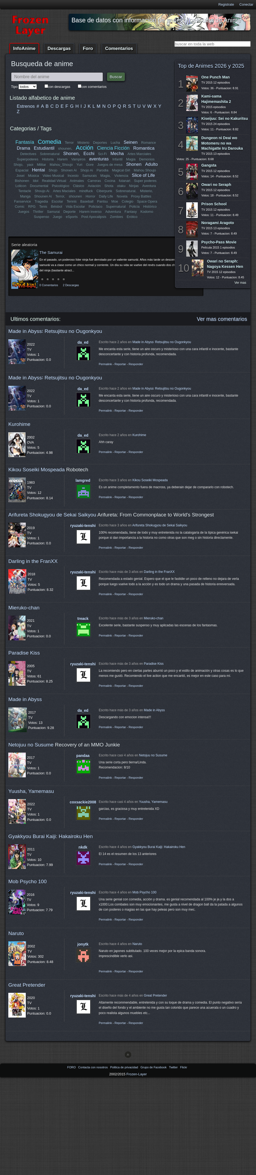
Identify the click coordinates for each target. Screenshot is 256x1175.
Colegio (127, 201)
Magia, (105, 176)
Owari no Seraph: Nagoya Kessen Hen (225, 263)
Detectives (28, 154)
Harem (62, 159)
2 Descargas (71, 285)
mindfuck (86, 191)
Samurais (89, 176)
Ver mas (240, 283)
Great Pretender (26, 985)
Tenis (43, 206)
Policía (134, 206)
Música (33, 176)
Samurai (53, 212)
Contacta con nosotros (93, 1067)
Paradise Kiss (24, 653)
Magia (131, 159)
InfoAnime (24, 48)
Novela (122, 196)
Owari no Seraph (216, 184)
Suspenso (41, 217)
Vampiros (78, 159)
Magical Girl (121, 170)
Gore (90, 165)
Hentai (38, 170)
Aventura (149, 186)
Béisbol (56, 206)
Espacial (21, 170)
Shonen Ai (68, 170)
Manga (25, 196)
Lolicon (21, 186)
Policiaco (95, 206)
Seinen (131, 142)
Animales (77, 181)
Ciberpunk (104, 191)
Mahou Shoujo (145, 170)
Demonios (147, 159)
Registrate (226, 4)
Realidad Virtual (54, 181)
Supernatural (116, 206)
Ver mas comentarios (222, 319)
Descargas (59, 48)
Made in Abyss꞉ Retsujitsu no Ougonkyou (55, 331)
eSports (72, 217)
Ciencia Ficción (113, 148)
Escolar (57, 201)
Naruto (16, 933)
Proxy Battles (141, 196)
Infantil (117, 159)
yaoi (30, 165)
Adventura (113, 212)
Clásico (78, 186)
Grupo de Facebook (153, 1067)
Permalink (105, 364)
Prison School (213, 204)
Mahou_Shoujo (61, 165)
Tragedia (41, 201)
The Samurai (51, 252)
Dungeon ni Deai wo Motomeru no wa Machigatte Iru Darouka (222, 143)
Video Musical (53, 176)
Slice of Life (143, 175)
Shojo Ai (86, 170)
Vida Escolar (75, 206)
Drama (23, 148)
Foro (88, 48)
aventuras (99, 158)
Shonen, (71, 153)
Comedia (49, 141)
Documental (39, 186)
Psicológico (61, 186)
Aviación (94, 186)
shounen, (65, 148)
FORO (71, 1067)
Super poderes (145, 181)
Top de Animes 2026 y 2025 (211, 66)
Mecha (117, 153)
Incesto (73, 176)
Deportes (100, 143)
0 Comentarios (48, 285)
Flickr (183, 1067)
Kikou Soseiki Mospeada (36, 469)
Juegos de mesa (110, 165)
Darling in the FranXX (32, 561)
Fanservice (22, 201)
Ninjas (134, 186)
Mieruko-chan (23, 607)
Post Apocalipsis (93, 217)
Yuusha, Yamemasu (31, 791)
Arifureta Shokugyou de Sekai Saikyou (52, 515)
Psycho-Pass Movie (218, 242)
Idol (36, 181)
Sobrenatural (50, 154)
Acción (84, 147)
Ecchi (88, 153)
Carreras (94, 181)
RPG (32, 206)
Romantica (143, 148)
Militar (41, 165)
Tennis (71, 201)
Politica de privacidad (124, 1067)
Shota (108, 186)
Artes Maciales (64, 191)
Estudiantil (44, 148)
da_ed (83, 342)
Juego (57, 217)
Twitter (173, 1067)
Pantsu (102, 201)
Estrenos (26, 106)
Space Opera (147, 201)
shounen (75, 196)
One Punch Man (215, 77)
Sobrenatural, (126, 191)
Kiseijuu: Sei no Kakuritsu (224, 118)
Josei (20, 176)
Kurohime (19, 424)
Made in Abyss (25, 699)
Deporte (70, 212)
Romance (148, 143)
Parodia (102, 170)
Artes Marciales (139, 154)
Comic (19, 206)
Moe (114, 201)
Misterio (83, 143)
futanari (124, 181)
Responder (136, 364)
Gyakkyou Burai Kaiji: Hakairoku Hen (50, 836)
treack (83, 618)
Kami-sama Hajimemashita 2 (216, 98)
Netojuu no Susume (31, 745)
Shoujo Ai (42, 191)
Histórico (150, 206)
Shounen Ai (43, 196)
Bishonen (22, 181)
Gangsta (208, 165)
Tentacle (25, 191)
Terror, (60, 196)
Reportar (120, 364)
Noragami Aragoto (217, 223)
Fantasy (131, 212)
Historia (47, 159)
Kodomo (146, 212)
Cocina (109, 181)
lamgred (83, 480)
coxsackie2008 (83, 802)
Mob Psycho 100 (27, 881)
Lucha (115, 143)
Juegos (23, 212)
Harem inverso (90, 212)
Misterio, (146, 191)
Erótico (132, 217)
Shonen (133, 164)
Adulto (151, 164)
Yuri (79, 165)
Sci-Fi (102, 154)
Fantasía (25, 142)
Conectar (246, 4)
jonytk (82, 944)
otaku (121, 186)
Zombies (116, 217)
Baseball (86, 201)
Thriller (38, 212)
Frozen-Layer (136, 1074)
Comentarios (119, 48)
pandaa (82, 755)
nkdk (83, 847)
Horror (90, 196)
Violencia (121, 176)
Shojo (53, 170)
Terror (69, 143)
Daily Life (106, 196)
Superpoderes (27, 159)
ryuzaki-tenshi (83, 525)
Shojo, (18, 165)
